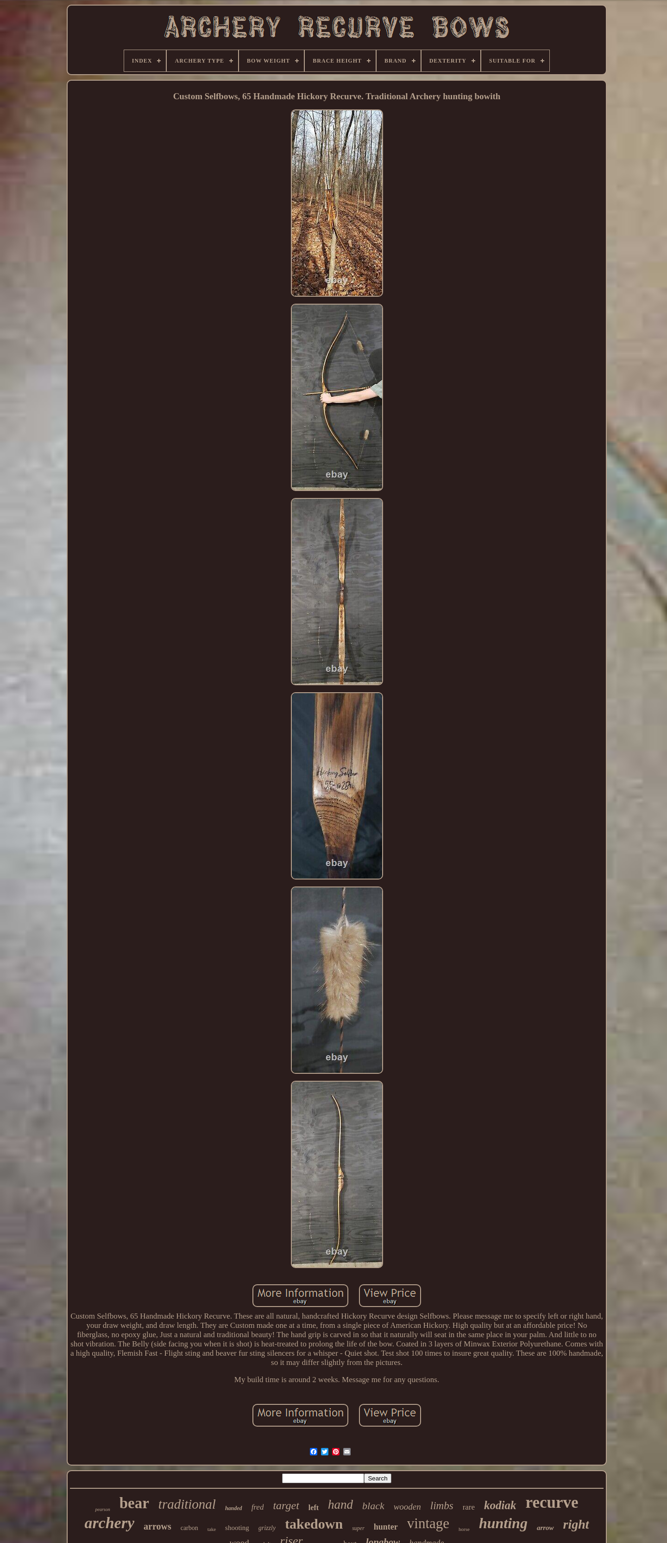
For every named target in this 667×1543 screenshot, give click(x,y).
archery (109, 1522)
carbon (189, 1527)
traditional (187, 1504)
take (212, 1529)
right (576, 1524)
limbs (441, 1505)
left (313, 1507)
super (358, 1528)
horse (464, 1529)
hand (340, 1504)
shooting (237, 1527)
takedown (314, 1523)
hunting (503, 1523)
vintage (428, 1523)
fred (258, 1507)
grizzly (267, 1527)
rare (469, 1507)
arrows (157, 1526)
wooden (407, 1506)
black (373, 1505)
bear (134, 1503)
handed (233, 1508)
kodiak (500, 1505)
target (286, 1505)
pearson (102, 1509)
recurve (552, 1502)
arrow (545, 1527)
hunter (386, 1526)
